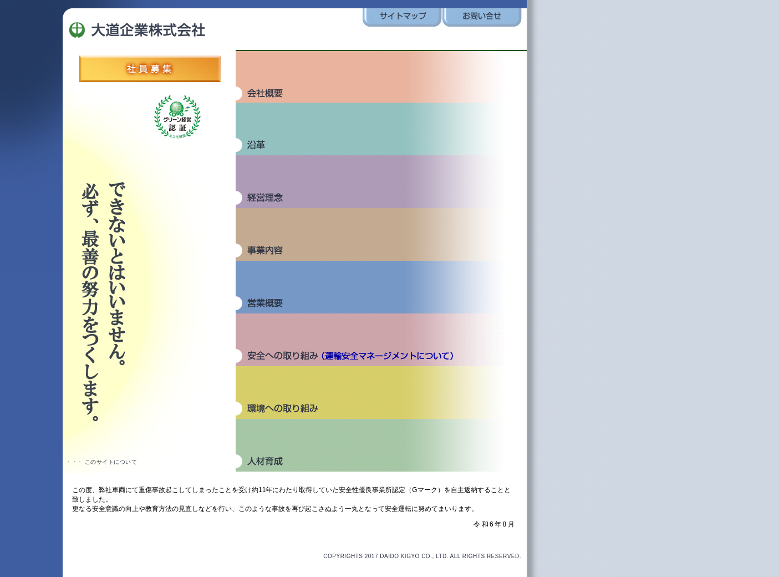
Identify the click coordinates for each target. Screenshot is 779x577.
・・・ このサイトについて (101, 462)
